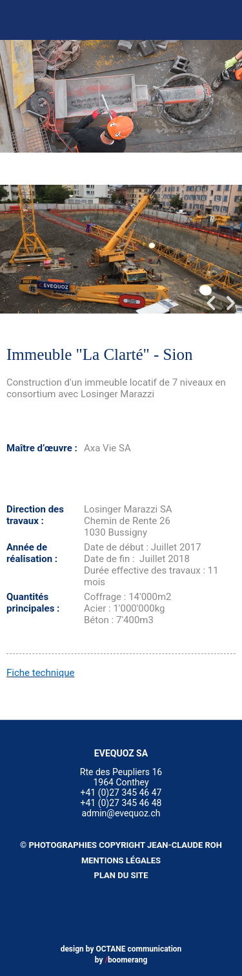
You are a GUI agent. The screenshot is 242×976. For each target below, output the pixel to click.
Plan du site (121, 875)
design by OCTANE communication (121, 948)
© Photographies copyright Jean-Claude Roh (121, 845)
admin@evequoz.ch (120, 813)
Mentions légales (121, 860)
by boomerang (121, 959)
